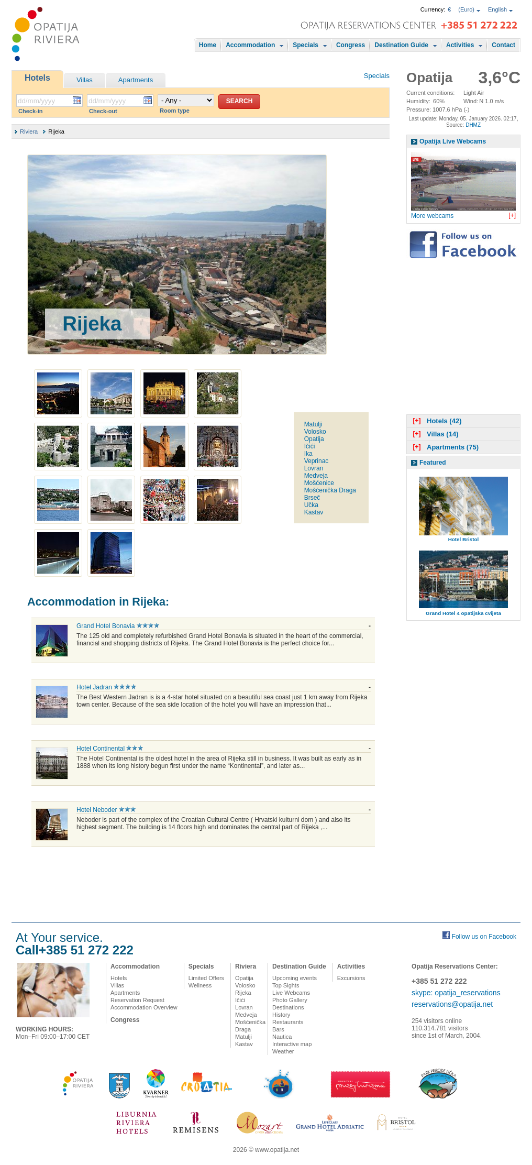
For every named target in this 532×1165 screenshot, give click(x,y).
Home (207, 45)
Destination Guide (401, 45)
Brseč (312, 497)
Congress (350, 45)
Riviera (29, 131)
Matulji (313, 424)
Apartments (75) (445, 447)
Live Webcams (291, 993)
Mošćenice (319, 483)
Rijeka (243, 993)
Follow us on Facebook (484, 936)
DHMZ (473, 125)
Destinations (288, 1007)
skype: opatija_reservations (456, 992)
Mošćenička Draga (330, 490)
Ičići (309, 446)
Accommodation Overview (144, 1007)
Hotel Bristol (463, 539)
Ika (308, 453)
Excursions (351, 978)
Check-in (30, 111)
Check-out (103, 111)
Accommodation (250, 45)
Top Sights (285, 985)
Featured (432, 462)
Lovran (314, 468)
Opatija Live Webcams (452, 141)
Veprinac (316, 461)
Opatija (314, 439)
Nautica (282, 1037)
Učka (311, 505)
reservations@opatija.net (452, 1004)
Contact (503, 45)
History (281, 1015)
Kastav (314, 512)
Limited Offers (206, 978)
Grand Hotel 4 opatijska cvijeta (463, 613)
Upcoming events (294, 978)
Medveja (316, 475)
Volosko (315, 431)
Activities (460, 45)
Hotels (37, 77)
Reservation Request (137, 1000)
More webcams (432, 215)
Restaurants (287, 1022)
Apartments (135, 80)
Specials (305, 45)
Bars (278, 1029)
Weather (283, 1051)
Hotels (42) (436, 421)
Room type (175, 110)
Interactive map (292, 1044)
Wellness (200, 985)
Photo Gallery (289, 1000)
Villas (84, 80)
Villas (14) (434, 434)
